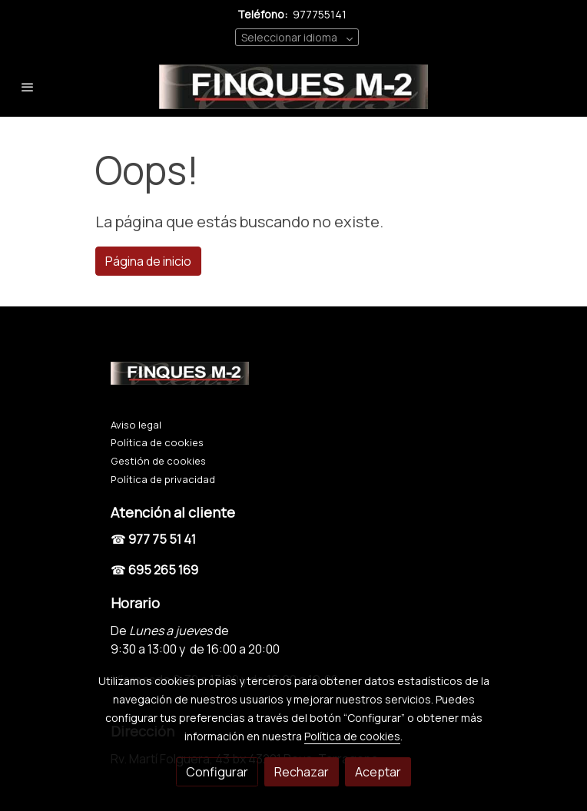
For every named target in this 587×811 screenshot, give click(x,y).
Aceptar (378, 771)
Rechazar (301, 771)
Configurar (217, 771)
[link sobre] (293, 376)
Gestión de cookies (158, 461)
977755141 (320, 14)
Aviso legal (136, 425)
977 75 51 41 (162, 539)
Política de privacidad (163, 479)
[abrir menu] (27, 87)
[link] (293, 87)
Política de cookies (157, 442)
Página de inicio (148, 261)
